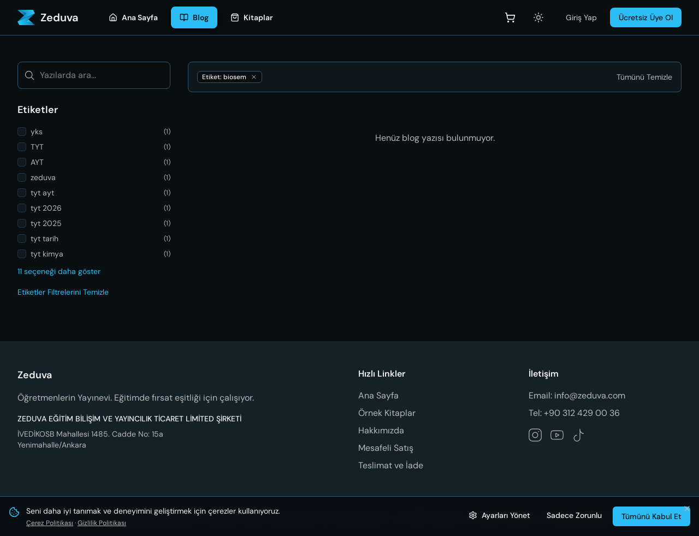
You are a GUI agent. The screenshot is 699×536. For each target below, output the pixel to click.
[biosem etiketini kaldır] (254, 77)
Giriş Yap (581, 17)
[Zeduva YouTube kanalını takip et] (557, 435)
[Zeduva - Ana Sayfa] (47, 17)
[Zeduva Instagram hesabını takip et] (535, 435)
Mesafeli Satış (385, 448)
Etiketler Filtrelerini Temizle (63, 292)
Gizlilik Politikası (102, 523)
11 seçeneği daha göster (58, 271)
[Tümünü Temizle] (644, 77)
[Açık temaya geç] (538, 17)
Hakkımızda (381, 430)
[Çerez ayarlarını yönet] (499, 515)
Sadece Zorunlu (574, 515)
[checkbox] (21, 131)
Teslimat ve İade (390, 465)
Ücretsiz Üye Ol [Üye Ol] (646, 17)
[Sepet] (510, 17)
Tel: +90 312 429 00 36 (574, 413)
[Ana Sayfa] (133, 17)
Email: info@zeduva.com (577, 395)
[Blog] (194, 17)
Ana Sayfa (378, 395)
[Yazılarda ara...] (93, 75)
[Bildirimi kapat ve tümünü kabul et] (687, 508)
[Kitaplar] (252, 17)
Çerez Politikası (49, 523)
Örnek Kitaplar (387, 413)
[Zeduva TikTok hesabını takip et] (578, 435)
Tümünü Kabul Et (651, 516)
